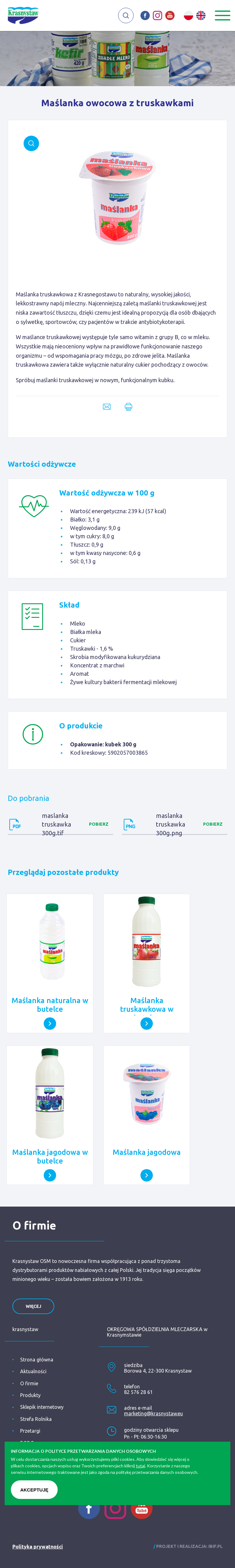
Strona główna (36, 1359)
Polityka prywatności (37, 1546)
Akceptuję (34, 1489)
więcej (33, 1306)
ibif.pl (215, 1546)
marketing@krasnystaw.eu (153, 1413)
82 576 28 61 (138, 1392)
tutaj (140, 1465)
